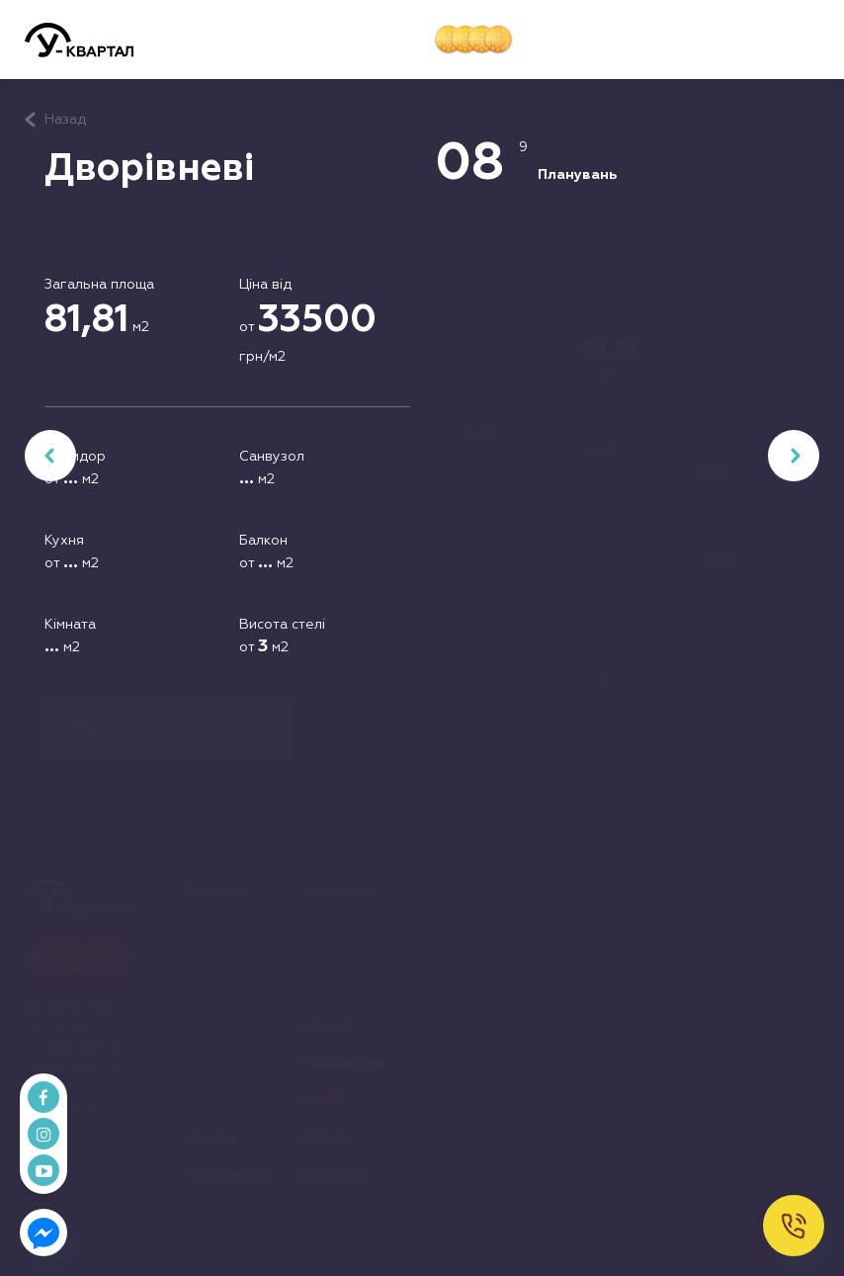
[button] (803, 39)
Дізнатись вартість (168, 729)
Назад (65, 120)
